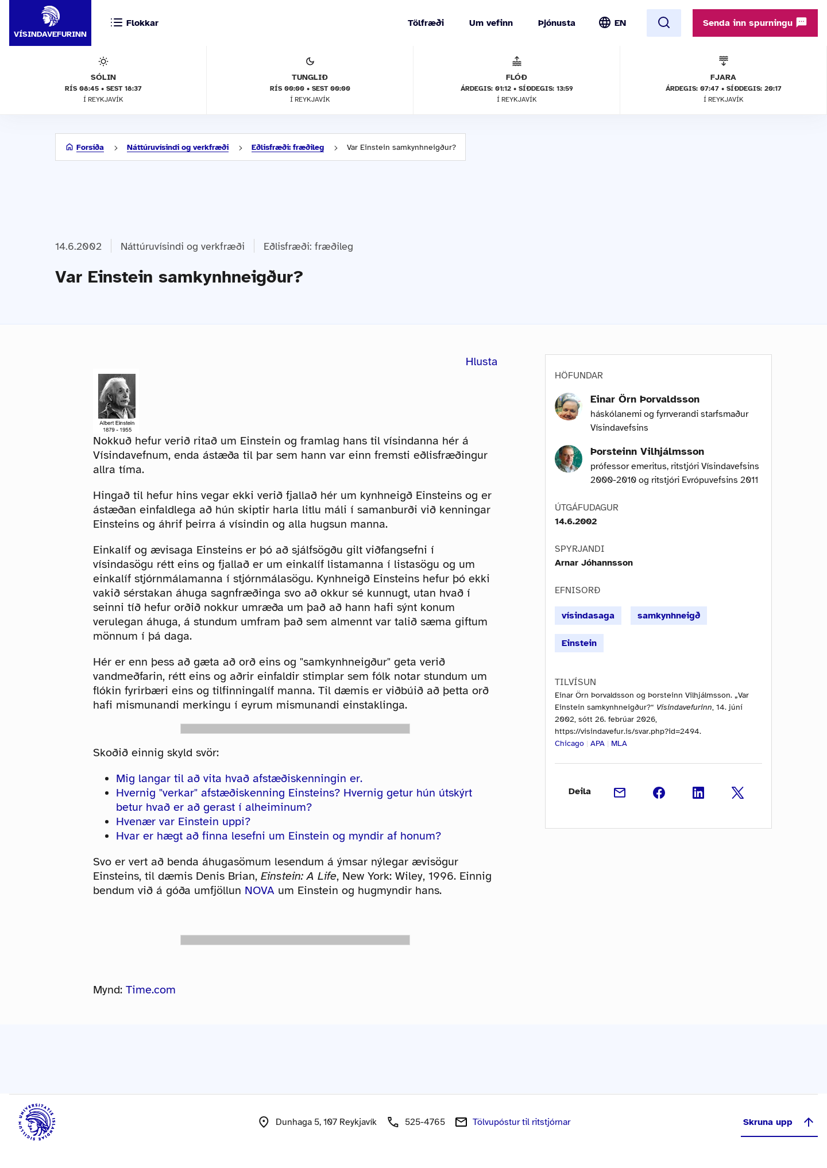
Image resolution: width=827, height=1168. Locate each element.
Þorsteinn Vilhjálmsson (647, 451)
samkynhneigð (668, 615)
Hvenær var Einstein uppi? (183, 821)
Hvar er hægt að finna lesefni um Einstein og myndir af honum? (278, 836)
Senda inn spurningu (755, 22)
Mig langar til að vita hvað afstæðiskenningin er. (239, 778)
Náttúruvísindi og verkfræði (178, 147)
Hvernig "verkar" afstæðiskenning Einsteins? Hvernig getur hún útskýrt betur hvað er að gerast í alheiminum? (294, 800)
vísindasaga (588, 615)
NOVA (260, 890)
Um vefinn (491, 23)
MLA (619, 743)
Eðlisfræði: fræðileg (288, 147)
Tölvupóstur (521, 1122)
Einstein (579, 643)
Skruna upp (779, 1122)
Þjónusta (556, 23)
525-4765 (425, 1122)
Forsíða (90, 147)
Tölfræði (426, 23)
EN (620, 23)
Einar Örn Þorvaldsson (645, 399)
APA (597, 743)
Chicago (569, 743)
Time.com (151, 990)
